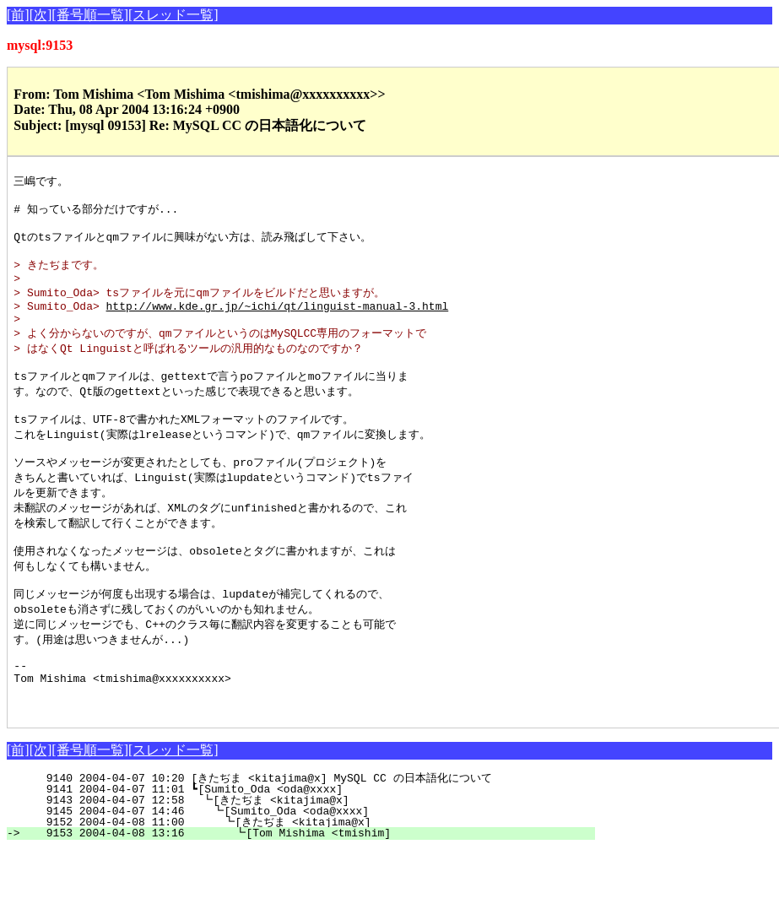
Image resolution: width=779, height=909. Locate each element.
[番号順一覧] (89, 15)
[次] (41, 15)
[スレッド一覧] (173, 15)
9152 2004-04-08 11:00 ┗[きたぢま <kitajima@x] (304, 881)
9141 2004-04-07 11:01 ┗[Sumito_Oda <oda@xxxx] (312, 848)
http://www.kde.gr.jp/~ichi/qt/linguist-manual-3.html (277, 322)
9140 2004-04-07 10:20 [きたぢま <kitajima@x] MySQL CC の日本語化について (301, 837)
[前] (18, 15)
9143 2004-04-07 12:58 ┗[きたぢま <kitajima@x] (307, 859)
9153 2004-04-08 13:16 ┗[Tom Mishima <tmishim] (308, 892)
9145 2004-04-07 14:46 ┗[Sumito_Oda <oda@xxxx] (310, 870)
